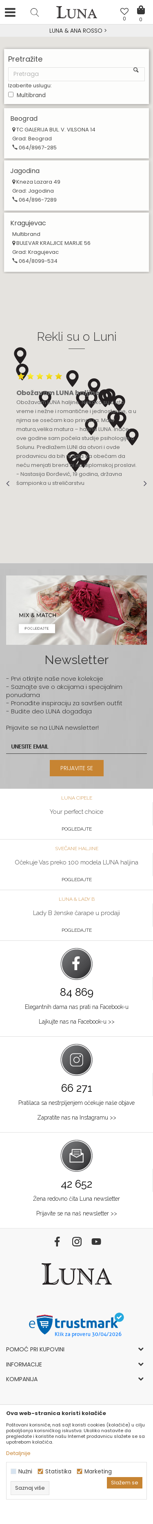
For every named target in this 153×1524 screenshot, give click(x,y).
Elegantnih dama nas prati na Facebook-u (77, 1007)
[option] (76, 31)
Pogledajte (77, 829)
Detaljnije (18, 1453)
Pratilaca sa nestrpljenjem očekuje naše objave (76, 1103)
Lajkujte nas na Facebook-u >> (77, 1021)
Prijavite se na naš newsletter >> (76, 1213)
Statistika (58, 1471)
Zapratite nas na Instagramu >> (76, 1117)
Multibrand (31, 95)
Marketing (98, 1471)
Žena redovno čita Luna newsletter (76, 1198)
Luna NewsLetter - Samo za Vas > (78, 31)
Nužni (25, 1471)
